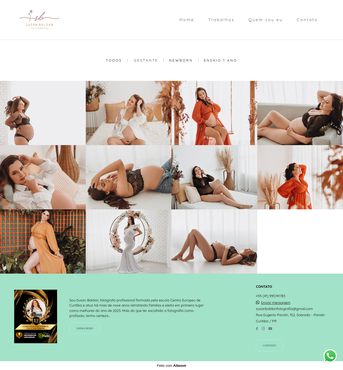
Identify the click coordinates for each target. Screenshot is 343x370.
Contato (307, 19)
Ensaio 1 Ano (220, 60)
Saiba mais (84, 328)
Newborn (181, 60)
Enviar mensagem (275, 302)
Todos (114, 60)
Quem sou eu (265, 19)
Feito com (171, 366)
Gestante (146, 60)
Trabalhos (221, 19)
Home (187, 19)
